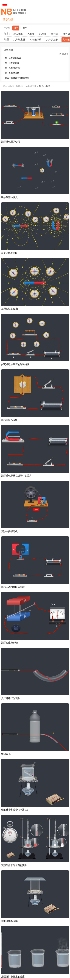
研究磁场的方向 (9, 253)
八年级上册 (19, 39)
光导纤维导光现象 (10, 698)
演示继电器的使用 (10, 141)
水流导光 (6, 754)
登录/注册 (8, 19)
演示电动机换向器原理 (13, 587)
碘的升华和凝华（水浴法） (15, 809)
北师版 (42, 34)
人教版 (30, 34)
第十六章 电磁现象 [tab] (13, 58)
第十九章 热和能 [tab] (12, 73)
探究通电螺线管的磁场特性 (15, 364)
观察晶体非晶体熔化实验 (14, 865)
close (63, 53)
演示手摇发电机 (9, 531)
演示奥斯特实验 (9, 420)
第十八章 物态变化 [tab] (13, 68)
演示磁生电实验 (9, 642)
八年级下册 (35, 39)
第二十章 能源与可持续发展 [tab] (17, 78)
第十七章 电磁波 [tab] (12, 63)
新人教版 (18, 34)
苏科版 (54, 34)
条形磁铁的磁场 (9, 308)
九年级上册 (52, 39)
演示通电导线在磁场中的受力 (16, 475)
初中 (15, 28)
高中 (25, 28)
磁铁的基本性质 (9, 197)
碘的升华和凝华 (9, 921)
